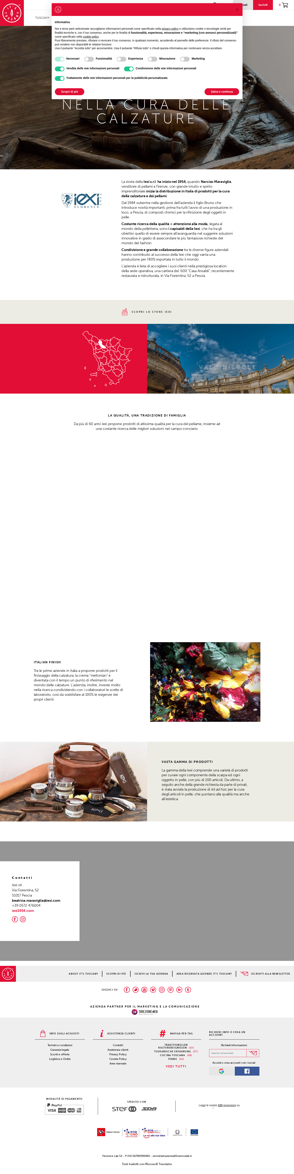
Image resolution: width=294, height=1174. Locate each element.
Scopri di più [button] (69, 91)
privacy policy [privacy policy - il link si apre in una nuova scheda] (170, 28)
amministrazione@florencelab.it (172, 1156)
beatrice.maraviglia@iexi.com (36, 900)
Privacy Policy (118, 1054)
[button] (158, 682)
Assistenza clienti (118, 1050)
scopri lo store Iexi (147, 312)
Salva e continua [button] (222, 91)
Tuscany (42, 18)
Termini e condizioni (60, 1045)
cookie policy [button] (91, 36)
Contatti (118, 1045)
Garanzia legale (59, 1050)
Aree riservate (118, 1063)
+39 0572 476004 (26, 905)
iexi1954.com (23, 910)
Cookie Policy (118, 1059)
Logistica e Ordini (59, 1059)
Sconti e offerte (60, 1054)
